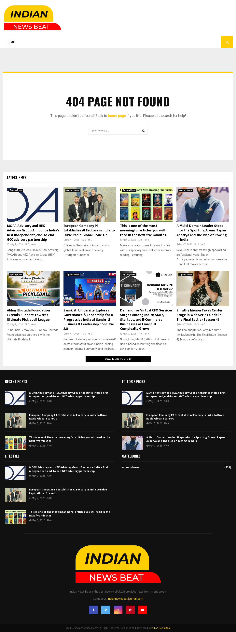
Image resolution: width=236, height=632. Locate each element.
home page (117, 116)
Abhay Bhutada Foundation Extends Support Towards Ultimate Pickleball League (28, 315)
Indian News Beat (161, 628)
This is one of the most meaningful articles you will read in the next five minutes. (143, 230)
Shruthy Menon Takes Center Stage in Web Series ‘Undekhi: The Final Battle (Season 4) (199, 315)
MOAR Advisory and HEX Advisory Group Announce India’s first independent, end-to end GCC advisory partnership (33, 233)
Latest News (16, 177)
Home (11, 42)
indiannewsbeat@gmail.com (125, 598)
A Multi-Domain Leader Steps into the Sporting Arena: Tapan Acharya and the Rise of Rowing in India (201, 233)
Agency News (16, 190)
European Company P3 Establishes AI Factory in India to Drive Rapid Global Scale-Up (89, 230)
